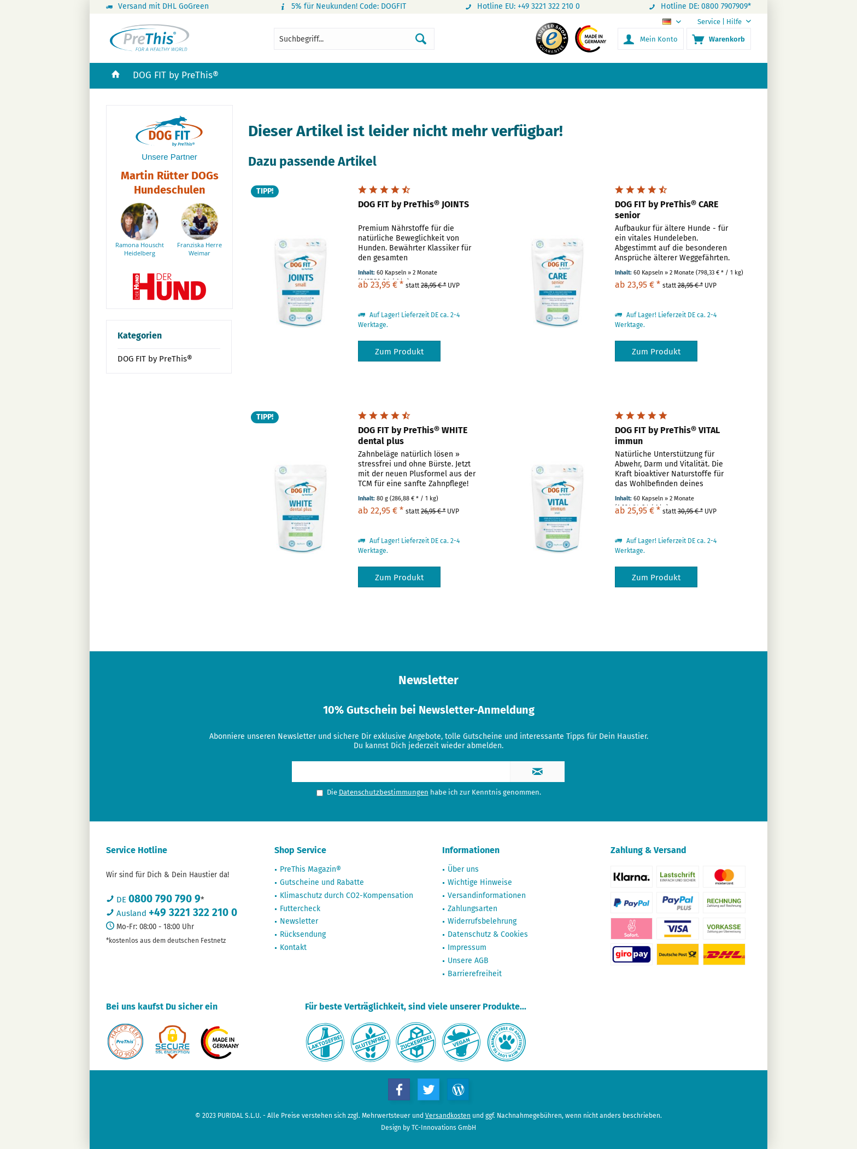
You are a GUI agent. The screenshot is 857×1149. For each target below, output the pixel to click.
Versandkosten (448, 1115)
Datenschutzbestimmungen (383, 792)
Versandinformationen (487, 895)
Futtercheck (300, 908)
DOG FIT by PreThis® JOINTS (413, 204)
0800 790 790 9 (164, 899)
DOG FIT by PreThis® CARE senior (666, 209)
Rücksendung (303, 934)
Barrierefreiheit (475, 973)
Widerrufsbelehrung (482, 921)
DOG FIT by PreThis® (155, 359)
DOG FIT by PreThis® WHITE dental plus (412, 435)
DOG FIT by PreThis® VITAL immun (667, 435)
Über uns (463, 869)
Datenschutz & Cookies (488, 934)
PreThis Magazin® (310, 869)
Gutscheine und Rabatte (322, 882)
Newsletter (299, 921)
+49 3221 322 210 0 (193, 912)
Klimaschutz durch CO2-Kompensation (346, 895)
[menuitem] (720, 21)
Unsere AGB (468, 960)
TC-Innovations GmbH (444, 1127)
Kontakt (293, 947)
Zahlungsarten (472, 908)
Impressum (467, 947)
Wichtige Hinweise (480, 882)
